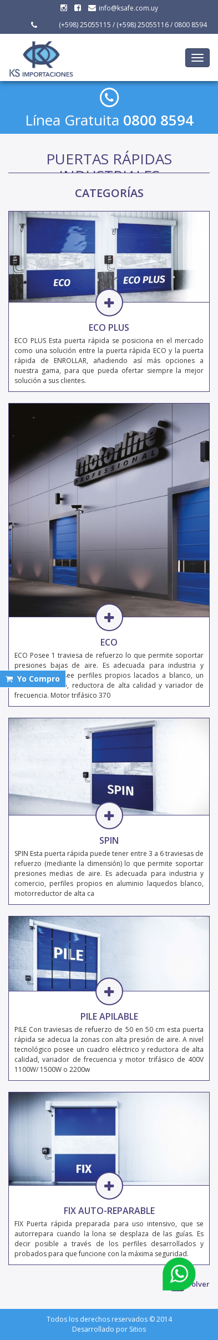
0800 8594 (190, 24)
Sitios (137, 1329)
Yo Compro (33, 678)
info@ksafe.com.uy (123, 8)
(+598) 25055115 (84, 24)
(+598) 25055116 (142, 24)
